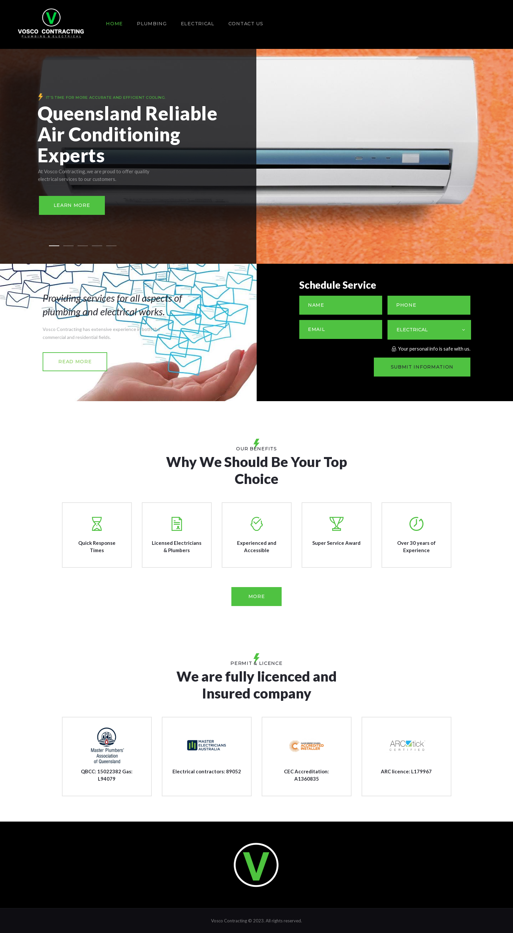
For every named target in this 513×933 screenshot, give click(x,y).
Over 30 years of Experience (416, 546)
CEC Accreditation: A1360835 (306, 775)
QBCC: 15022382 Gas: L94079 (106, 775)
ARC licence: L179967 (406, 771)
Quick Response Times (97, 546)
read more (75, 362)
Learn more (72, 205)
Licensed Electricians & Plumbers (176, 546)
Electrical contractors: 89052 (206, 771)
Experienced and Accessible (256, 546)
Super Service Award (336, 543)
